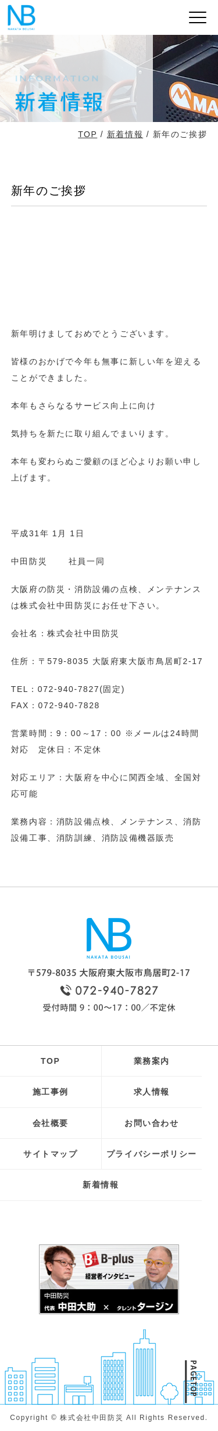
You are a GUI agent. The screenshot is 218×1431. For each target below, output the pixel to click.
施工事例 (51, 1091)
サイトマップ (50, 1154)
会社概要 (51, 1123)
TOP (87, 134)
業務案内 (152, 1061)
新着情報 (125, 134)
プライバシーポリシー (151, 1154)
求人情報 (152, 1091)
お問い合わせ (151, 1123)
